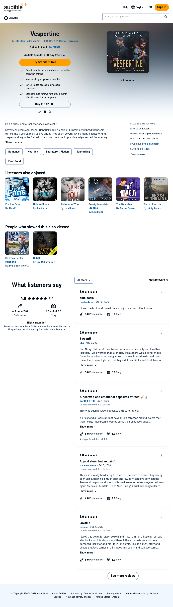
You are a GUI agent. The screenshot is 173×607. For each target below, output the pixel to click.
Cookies (57, 597)
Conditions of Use (93, 593)
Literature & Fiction (57, 151)
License (154, 593)
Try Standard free (45, 62)
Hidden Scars (41, 204)
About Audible (59, 593)
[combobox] (135, 16)
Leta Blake (70, 208)
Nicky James (154, 208)
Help (125, 7)
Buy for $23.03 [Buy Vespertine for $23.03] (45, 104)
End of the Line (153, 204)
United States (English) (108, 597)
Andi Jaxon (42, 208)
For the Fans (12, 204)
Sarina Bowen (127, 208)
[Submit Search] (166, 16)
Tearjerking (83, 151)
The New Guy (124, 204)
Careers (75, 593)
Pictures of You (70, 204)
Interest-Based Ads (135, 593)
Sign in (161, 7)
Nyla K (12, 208)
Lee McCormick (45, 262)
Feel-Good (14, 161)
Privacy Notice (113, 593)
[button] (39, 111)
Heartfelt (33, 151)
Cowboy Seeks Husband (14, 260)
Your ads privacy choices (78, 597)
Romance (14, 151)
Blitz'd (36, 258)
